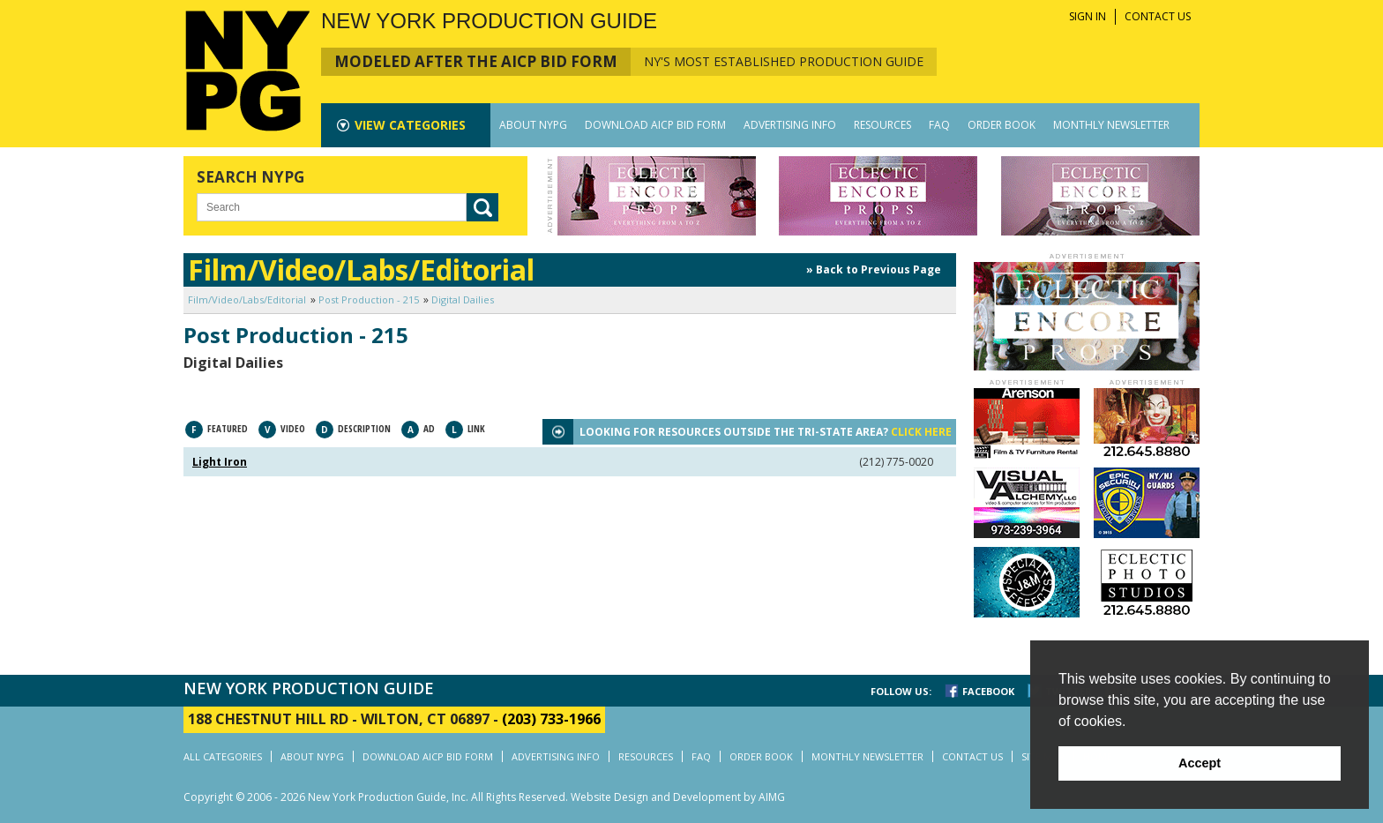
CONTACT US (1158, 16)
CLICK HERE (921, 431)
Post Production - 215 (368, 299)
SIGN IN (1087, 16)
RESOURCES (882, 124)
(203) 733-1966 (551, 719)
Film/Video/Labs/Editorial (247, 299)
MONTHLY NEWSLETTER (1111, 124)
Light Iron (219, 461)
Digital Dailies (462, 299)
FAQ (939, 124)
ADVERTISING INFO (790, 124)
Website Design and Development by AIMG (678, 796)
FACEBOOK (988, 691)
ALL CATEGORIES (222, 756)
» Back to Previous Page (873, 269)
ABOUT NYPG (533, 124)
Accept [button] (1199, 763)
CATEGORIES (410, 124)
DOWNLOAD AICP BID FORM (655, 124)
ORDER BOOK (1001, 124)
